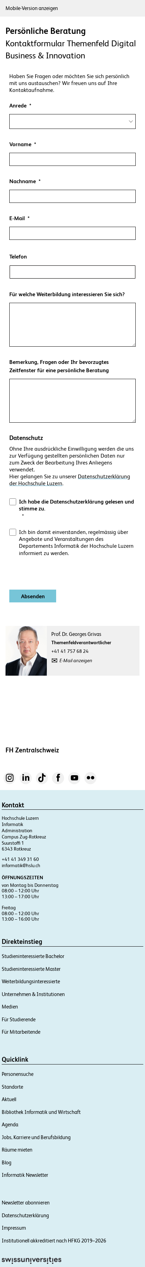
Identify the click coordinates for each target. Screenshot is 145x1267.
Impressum (14, 1228)
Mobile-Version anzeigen (32, 8)
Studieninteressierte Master (31, 969)
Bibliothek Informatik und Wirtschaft (41, 1112)
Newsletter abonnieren (26, 1202)
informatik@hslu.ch (21, 865)
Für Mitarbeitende (21, 1032)
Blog (6, 1162)
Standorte (12, 1087)
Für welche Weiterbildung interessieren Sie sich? (67, 294)
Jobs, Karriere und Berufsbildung (36, 1137)
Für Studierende (18, 1019)
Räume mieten (17, 1150)
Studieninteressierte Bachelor (33, 956)
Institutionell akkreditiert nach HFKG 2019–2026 (54, 1240)
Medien (10, 1007)
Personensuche (17, 1074)
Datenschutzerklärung (25, 1215)
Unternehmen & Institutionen (33, 994)
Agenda (10, 1124)
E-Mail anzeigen (76, 660)
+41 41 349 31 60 (20, 859)
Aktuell (9, 1099)
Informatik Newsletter (25, 1175)
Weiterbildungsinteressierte (31, 981)
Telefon (18, 257)
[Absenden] (32, 596)
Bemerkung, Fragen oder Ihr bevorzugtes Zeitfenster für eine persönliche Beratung (59, 366)
